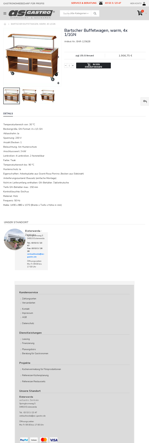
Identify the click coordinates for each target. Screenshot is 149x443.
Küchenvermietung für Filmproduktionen (41, 369)
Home (5, 24)
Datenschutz (28, 323)
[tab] (10, 114)
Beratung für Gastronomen (35, 353)
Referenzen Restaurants (33, 381)
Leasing (26, 339)
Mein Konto (136, 3)
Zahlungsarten (29, 298)
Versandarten (28, 302)
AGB (24, 317)
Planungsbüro (29, 349)
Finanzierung (28, 343)
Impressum (27, 313)
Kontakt (25, 308)
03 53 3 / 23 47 (113, 3)
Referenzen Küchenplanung (35, 375)
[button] (58, 83)
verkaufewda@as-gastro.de (36, 255)
